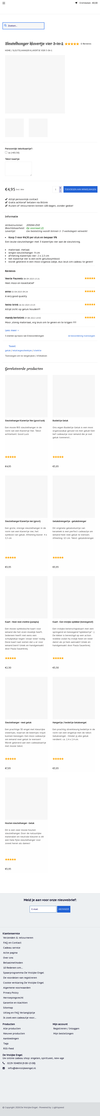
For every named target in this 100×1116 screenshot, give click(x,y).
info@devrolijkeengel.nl (22, 1068)
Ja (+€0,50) (13, 152)
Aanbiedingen (11, 1038)
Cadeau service (11, 947)
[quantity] (55, 189)
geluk (8, 350)
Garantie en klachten (15, 1002)
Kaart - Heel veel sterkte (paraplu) (22, 622)
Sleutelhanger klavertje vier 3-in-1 (32, 50)
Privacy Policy (10, 992)
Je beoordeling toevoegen (81, 336)
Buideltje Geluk (60, 420)
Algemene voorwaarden (16, 987)
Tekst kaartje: (12, 159)
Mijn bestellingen (63, 1033)
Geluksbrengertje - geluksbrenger (69, 521)
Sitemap (8, 1007)
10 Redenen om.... (13, 967)
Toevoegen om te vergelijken (20, 356)
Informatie (11, 216)
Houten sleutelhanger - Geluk (19, 823)
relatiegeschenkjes (22, 350)
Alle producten (12, 1028)
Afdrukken (42, 356)
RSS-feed (8, 1048)
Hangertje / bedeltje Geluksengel (69, 722)
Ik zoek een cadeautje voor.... (19, 1017)
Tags (6, 1043)
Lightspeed (58, 1107)
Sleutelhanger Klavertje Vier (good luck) (25, 420)
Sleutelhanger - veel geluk (18, 722)
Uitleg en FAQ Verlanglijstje (19, 1012)
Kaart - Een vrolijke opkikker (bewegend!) (73, 622)
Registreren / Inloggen (66, 1028)
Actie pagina (10, 952)
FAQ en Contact (12, 942)
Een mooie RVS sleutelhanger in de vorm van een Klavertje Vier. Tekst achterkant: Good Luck (23, 430)
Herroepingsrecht (13, 997)
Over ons (8, 957)
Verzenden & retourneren (18, 937)
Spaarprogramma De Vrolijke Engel (23, 972)
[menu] (4, 3)
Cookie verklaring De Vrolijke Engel (23, 982)
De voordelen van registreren (20, 977)
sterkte (37, 350)
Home (8, 50)
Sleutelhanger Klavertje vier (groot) (23, 521)
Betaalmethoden (13, 962)
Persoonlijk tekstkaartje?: (19, 148)
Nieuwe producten (14, 1033)
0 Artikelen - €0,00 (86, 3)
